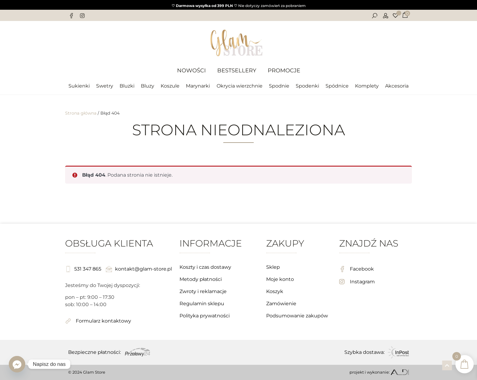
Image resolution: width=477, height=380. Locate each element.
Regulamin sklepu (201, 303)
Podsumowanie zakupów (297, 316)
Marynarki (198, 86)
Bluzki (127, 86)
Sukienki (79, 86)
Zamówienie (281, 303)
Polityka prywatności (204, 316)
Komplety (367, 86)
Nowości (191, 70)
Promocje (284, 70)
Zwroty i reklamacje (203, 291)
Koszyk (274, 291)
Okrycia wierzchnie (240, 86)
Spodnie (279, 86)
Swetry (104, 86)
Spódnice (337, 86)
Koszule (170, 86)
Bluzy (147, 86)
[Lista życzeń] (396, 16)
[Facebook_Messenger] (17, 364)
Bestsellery (236, 70)
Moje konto (280, 279)
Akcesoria (397, 86)
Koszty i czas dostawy (205, 267)
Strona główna (80, 113)
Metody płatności (200, 279)
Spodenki (307, 86)
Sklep (273, 267)
